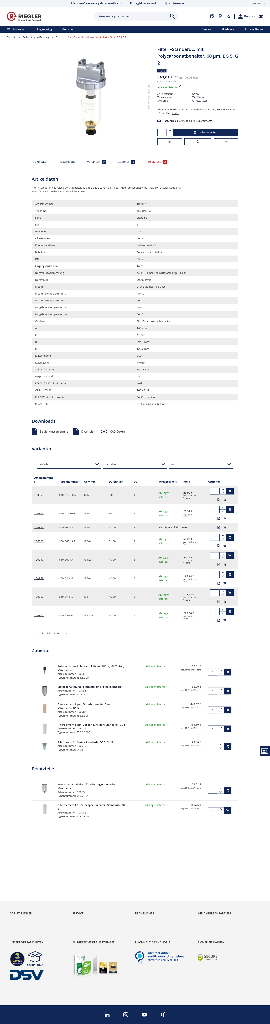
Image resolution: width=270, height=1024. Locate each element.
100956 (39, 527)
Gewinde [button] (43, 464)
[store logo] (49, 16)
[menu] (96, 29)
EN (259, 3)
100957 (39, 559)
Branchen (68, 29)
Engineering (44, 29)
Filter (58, 37)
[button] (249, 16)
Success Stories (254, 29)
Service (206, 29)
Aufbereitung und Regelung (36, 37)
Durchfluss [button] (110, 464)
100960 (39, 615)
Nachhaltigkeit (19, 878)
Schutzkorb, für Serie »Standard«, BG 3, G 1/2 (85, 745)
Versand (196, 78)
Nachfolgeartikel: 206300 (173, 527)
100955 (39, 513)
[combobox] (133, 16)
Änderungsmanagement (88, 889)
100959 (39, 596)
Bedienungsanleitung (54, 431)
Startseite (11, 37)
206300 (39, 541)
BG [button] (172, 464)
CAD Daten (117, 431)
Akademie (227, 29)
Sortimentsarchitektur (24, 889)
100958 (39, 578)
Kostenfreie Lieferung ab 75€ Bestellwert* (187, 121)
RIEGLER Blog (18, 872)
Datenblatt (88, 431)
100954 (39, 495)
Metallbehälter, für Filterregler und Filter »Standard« (90, 687)
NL (264, 3)
